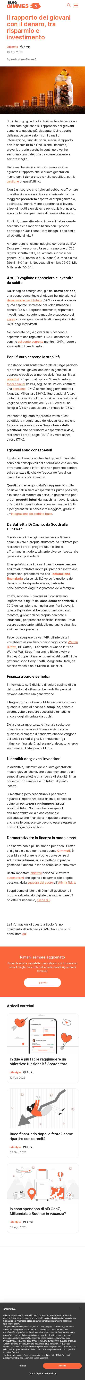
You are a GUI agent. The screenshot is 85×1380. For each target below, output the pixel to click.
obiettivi (13, 379)
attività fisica (66, 882)
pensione (19, 389)
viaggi (11, 319)
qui (24, 934)
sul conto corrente (30, 341)
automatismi (15, 878)
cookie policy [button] (13, 1324)
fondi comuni (16, 384)
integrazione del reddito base (31, 514)
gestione (13, 181)
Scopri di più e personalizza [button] (42, 1373)
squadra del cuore (40, 882)
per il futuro (24, 300)
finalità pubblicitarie (11, 1338)
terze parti (47, 1327)
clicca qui (43, 900)
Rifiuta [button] (22, 1366)
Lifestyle (18, 46)
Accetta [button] (62, 1366)
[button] (80, 1308)
